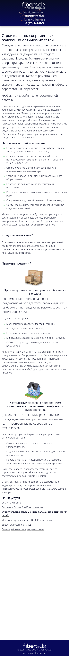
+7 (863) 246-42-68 (34, 23)
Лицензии (27, 653)
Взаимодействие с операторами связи (23, 529)
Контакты (40, 653)
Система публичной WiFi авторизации (22, 507)
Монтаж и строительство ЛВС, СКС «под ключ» (27, 520)
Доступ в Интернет (12, 502)
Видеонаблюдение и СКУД (16, 524)
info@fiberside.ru (35, 15)
